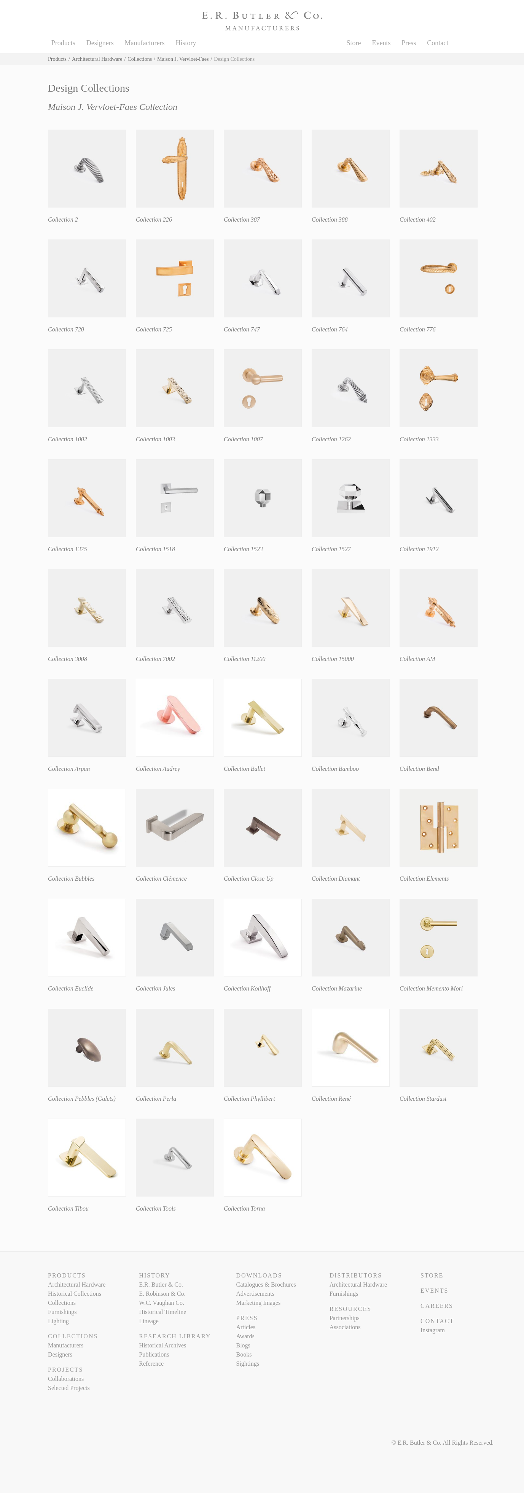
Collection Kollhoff (247, 988)
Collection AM (417, 659)
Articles (245, 1327)
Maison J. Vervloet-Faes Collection (112, 107)
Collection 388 (330, 219)
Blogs (243, 1345)
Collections (139, 59)
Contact (437, 43)
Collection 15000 (333, 659)
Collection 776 (418, 329)
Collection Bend (419, 769)
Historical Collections (74, 1293)
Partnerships (345, 1318)
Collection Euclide (71, 988)
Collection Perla (156, 1098)
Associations (345, 1327)
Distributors (356, 1275)
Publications (154, 1354)
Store (354, 43)
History (185, 43)
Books (244, 1354)
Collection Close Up (249, 878)
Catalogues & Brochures (266, 1284)
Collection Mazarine (337, 988)
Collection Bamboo (335, 769)
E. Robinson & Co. (162, 1293)
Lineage (149, 1321)
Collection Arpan (69, 769)
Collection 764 (330, 329)
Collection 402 (418, 219)
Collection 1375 (67, 549)
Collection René (331, 1098)
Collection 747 (242, 329)
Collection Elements (424, 878)
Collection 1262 (331, 439)
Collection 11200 (244, 659)
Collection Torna (244, 1208)
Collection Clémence (161, 878)
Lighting (58, 1321)
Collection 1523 (243, 549)
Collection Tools (156, 1208)
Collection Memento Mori (431, 988)
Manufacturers (145, 43)
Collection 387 (242, 219)
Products (63, 43)
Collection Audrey (158, 769)
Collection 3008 (67, 659)
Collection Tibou (68, 1208)
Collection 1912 (419, 549)
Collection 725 (154, 329)
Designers (100, 43)
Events (381, 43)
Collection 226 (154, 219)
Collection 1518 (155, 549)
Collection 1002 (67, 439)
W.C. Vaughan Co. (161, 1303)
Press (408, 43)
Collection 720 (66, 329)
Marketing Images (258, 1303)
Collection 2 (63, 219)
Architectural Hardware (97, 59)
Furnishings (62, 1312)
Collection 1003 (155, 439)
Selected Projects (69, 1388)
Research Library (175, 1336)
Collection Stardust (423, 1098)
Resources (350, 1309)
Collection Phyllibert (249, 1098)
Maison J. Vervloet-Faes (183, 59)
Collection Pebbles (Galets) (82, 1098)
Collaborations (66, 1379)
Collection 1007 (243, 439)
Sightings (247, 1363)
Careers (436, 1306)
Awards (245, 1336)
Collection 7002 (155, 659)
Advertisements (255, 1293)
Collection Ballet (244, 769)
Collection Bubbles (71, 878)
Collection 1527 (331, 549)
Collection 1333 (419, 439)
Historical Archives (162, 1345)
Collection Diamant (336, 878)
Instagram (432, 1330)
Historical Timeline (162, 1312)
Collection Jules (155, 988)
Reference (151, 1363)
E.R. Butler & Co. (161, 1284)
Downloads (259, 1275)
